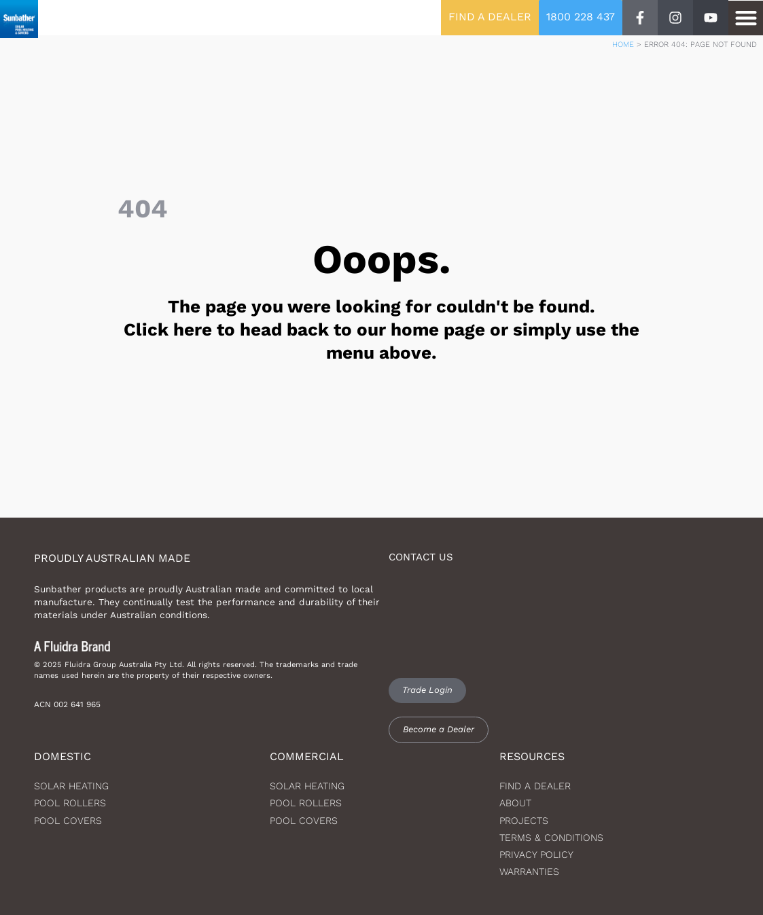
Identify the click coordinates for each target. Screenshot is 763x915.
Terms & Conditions (551, 837)
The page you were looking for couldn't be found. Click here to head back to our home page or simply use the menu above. (381, 329)
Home (623, 44)
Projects (523, 820)
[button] (745, 18)
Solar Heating (307, 786)
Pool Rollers (70, 802)
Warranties (529, 871)
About (515, 802)
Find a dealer (535, 786)
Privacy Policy (536, 854)
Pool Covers (68, 820)
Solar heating (71, 786)
